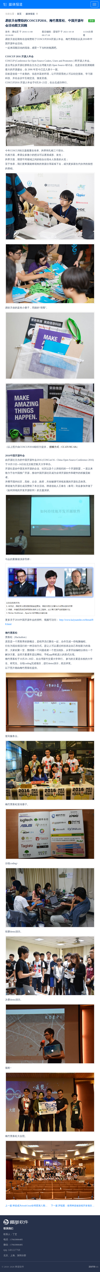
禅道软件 (19, 1266)
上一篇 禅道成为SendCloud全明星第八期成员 (27, 1205)
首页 (19, 13)
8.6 (93, 1267)
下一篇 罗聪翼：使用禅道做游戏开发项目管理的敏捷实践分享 (73, 1205)
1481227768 (14, 1250)
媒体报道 (30, 13)
